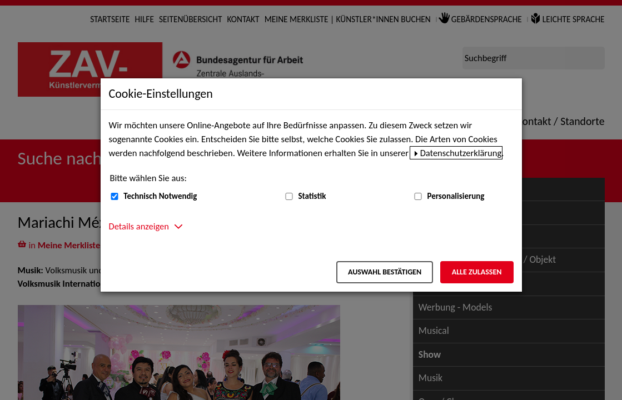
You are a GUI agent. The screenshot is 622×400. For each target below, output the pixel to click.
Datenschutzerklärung (461, 152)
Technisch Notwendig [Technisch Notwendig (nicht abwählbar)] (160, 196)
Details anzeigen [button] (139, 226)
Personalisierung (455, 196)
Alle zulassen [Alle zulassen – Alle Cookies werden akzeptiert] (477, 272)
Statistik (312, 196)
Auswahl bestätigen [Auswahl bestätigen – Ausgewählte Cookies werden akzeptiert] (384, 272)
